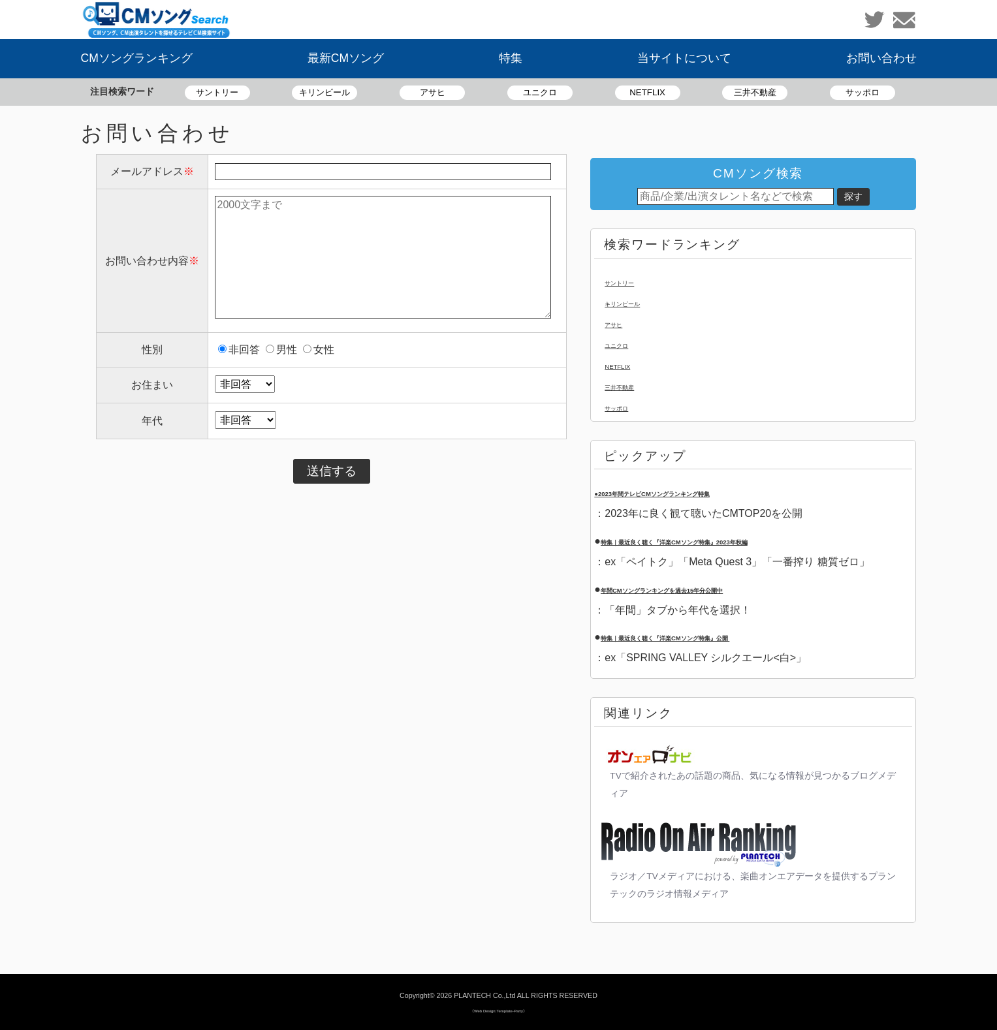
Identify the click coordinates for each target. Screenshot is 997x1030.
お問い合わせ (881, 58)
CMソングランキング (137, 58)
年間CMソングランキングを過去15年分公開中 (709, 589)
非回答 (239, 349)
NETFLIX (647, 92)
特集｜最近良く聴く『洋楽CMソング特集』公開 (715, 636)
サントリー (217, 92)
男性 (281, 349)
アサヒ (432, 92)
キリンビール (324, 92)
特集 (510, 58)
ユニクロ (540, 92)
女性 (318, 349)
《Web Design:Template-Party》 (498, 1009)
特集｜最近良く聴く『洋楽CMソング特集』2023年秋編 (730, 540)
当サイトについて (684, 58)
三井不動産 (755, 92)
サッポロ (862, 92)
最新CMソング (346, 58)
